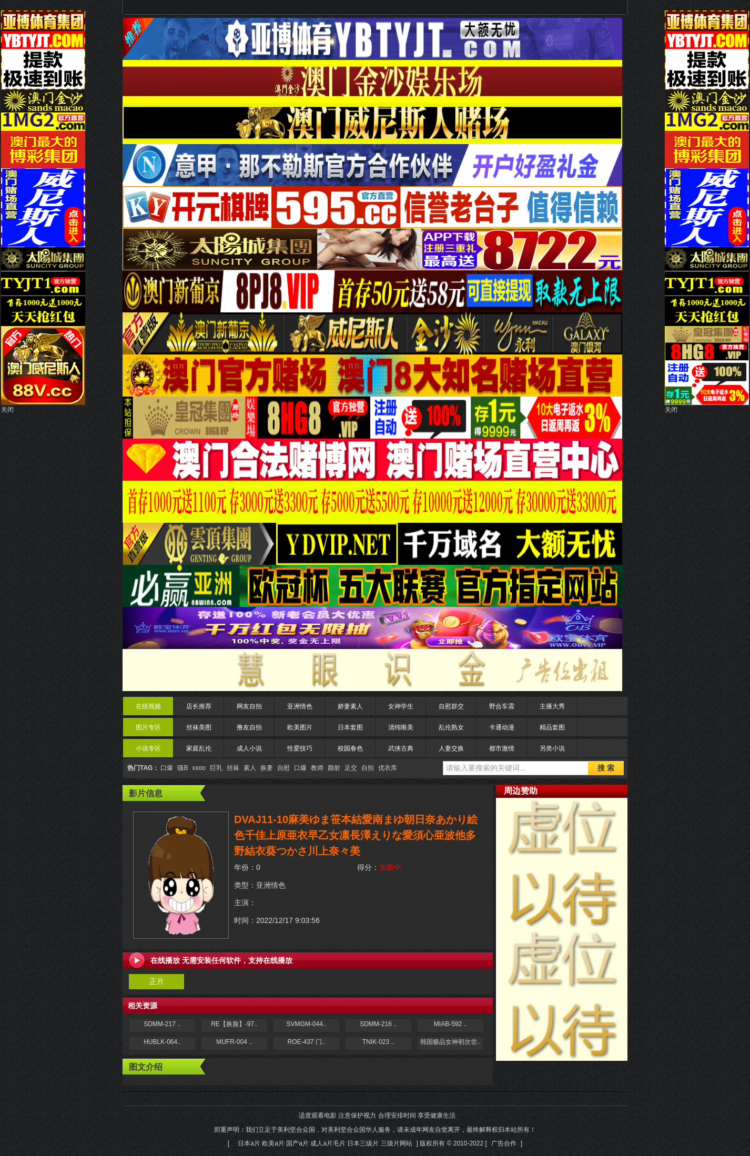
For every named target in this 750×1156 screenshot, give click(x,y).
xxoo (198, 768)
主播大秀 (552, 706)
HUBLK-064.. (162, 1042)
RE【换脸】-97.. (234, 1024)
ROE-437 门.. (306, 1042)
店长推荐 (198, 706)
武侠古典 (400, 748)
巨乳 (216, 768)
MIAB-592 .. (450, 1024)
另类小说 (552, 748)
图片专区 (148, 727)
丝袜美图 (198, 727)
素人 (250, 768)
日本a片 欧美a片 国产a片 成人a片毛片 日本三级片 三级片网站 (325, 1143)
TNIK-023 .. (378, 1042)
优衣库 (387, 768)
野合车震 (501, 706)
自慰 (283, 768)
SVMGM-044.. (306, 1024)
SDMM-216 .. (378, 1024)
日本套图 (350, 727)
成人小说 (249, 748)
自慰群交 (451, 706)
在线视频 (148, 706)
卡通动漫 (501, 727)
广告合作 (503, 1143)
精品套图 (552, 727)
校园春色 (350, 748)
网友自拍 (249, 706)
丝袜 (233, 768)
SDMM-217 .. (162, 1024)
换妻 (266, 768)
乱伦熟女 (451, 727)
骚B (182, 768)
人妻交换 (451, 748)
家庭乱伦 (198, 748)
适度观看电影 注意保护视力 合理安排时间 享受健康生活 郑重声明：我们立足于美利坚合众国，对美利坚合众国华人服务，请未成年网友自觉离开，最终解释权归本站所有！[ (375, 1129)
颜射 (334, 768)
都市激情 (501, 748)
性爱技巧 (299, 748)
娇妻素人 (350, 706)
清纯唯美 (400, 727)
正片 (156, 981)
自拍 (367, 768)
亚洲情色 (299, 706)
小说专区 (148, 748)
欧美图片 (299, 727)
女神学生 (400, 706)
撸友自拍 (249, 727)
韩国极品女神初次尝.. (450, 1042)
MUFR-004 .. (234, 1042)
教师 (317, 768)
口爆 (166, 768)
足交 (350, 768)
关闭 (7, 409)
